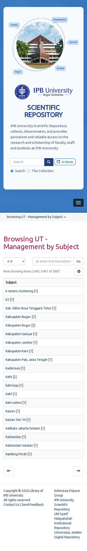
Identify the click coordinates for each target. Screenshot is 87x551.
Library (34, 491)
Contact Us (11, 504)
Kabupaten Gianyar (19, 334)
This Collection (40, 171)
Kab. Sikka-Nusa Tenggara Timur (29, 308)
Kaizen (10, 411)
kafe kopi (12, 385)
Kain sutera (14, 402)
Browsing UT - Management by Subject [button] (36, 217)
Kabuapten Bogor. (18, 317)
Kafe (9, 377)
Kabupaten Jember (19, 342)
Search (17, 171)
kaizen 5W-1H (16, 420)
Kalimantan (13, 437)
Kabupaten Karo (17, 351)
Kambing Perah (16, 454)
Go (79, 261)
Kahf (9, 394)
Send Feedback (33, 504)
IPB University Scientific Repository (64, 504)
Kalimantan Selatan (19, 445)
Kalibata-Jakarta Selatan (23, 428)
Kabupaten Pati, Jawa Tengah (27, 360)
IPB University (13, 495)
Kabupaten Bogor (18, 325)
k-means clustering (19, 291)
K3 (7, 299)
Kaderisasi (13, 368)
